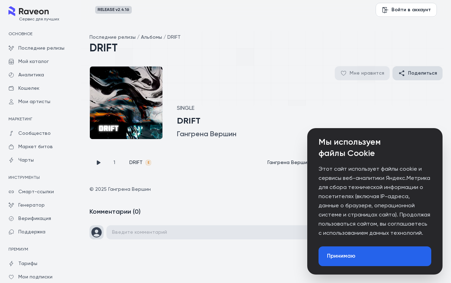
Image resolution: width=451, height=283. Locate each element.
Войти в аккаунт (406, 9)
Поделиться (417, 73)
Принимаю (341, 256)
